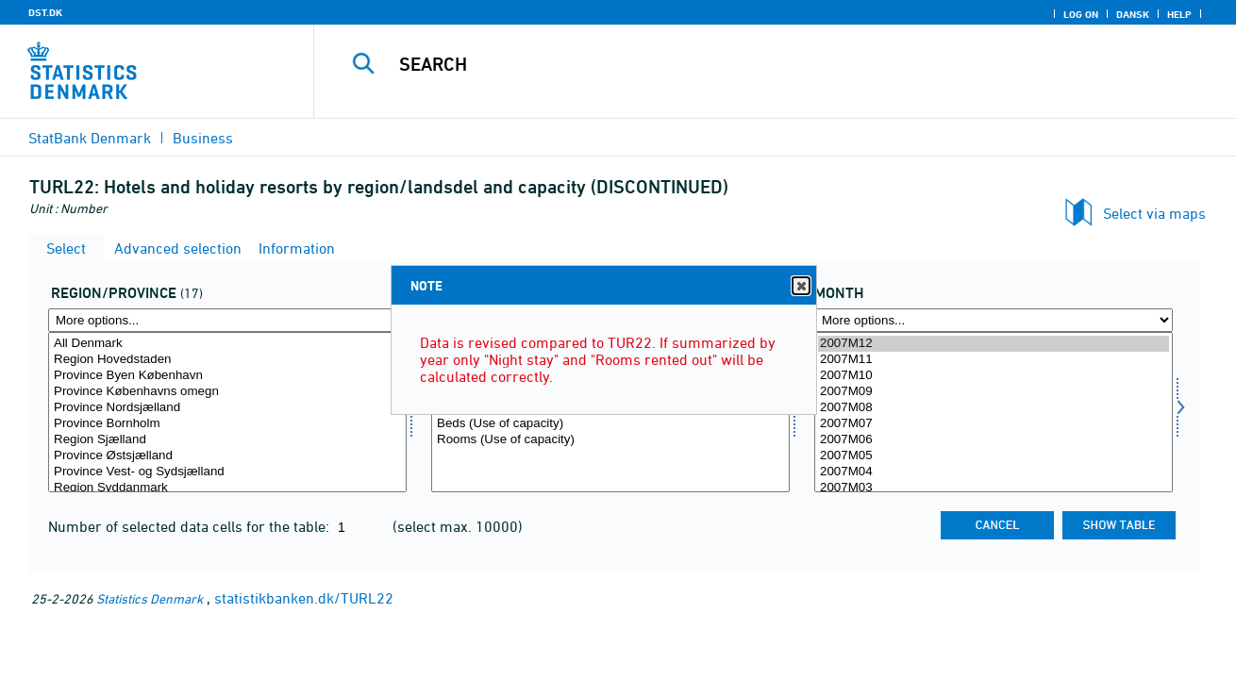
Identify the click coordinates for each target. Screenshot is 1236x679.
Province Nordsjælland (227, 408)
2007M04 (993, 472)
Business (203, 137)
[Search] (755, 64)
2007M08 (993, 408)
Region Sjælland (227, 440)
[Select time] (993, 412)
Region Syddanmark (227, 488)
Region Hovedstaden (227, 360)
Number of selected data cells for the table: (190, 526)
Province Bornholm (227, 424)
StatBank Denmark (89, 137)
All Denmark (227, 344)
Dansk (1132, 14)
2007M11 (993, 360)
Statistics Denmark (149, 598)
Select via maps (1154, 213)
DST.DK (45, 12)
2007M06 (993, 440)
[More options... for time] (993, 320)
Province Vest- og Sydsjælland (227, 472)
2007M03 (993, 488)
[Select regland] (227, 412)
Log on (1080, 14)
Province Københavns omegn (227, 392)
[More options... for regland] (227, 320)
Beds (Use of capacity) (610, 424)
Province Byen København (227, 376)
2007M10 (993, 376)
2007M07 (993, 424)
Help (1179, 14)
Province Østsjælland (227, 456)
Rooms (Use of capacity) (610, 440)
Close (800, 286)
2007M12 (993, 344)
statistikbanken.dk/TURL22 (303, 597)
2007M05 (993, 456)
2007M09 (993, 392)
